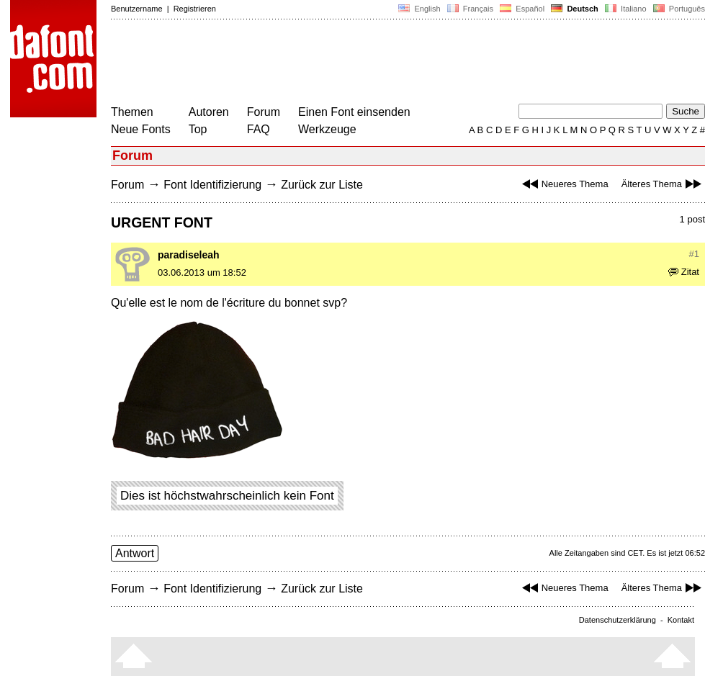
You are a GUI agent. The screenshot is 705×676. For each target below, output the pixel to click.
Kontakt (681, 620)
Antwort (134, 553)
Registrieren (195, 8)
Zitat (683, 271)
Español (522, 8)
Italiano (626, 8)
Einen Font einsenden (354, 112)
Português (678, 8)
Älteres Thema (663, 184)
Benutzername (137, 8)
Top (198, 129)
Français (470, 8)
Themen (132, 112)
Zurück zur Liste (322, 185)
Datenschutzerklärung (617, 620)
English (419, 8)
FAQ (258, 129)
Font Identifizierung (212, 185)
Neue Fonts (141, 129)
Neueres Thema (563, 184)
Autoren (209, 112)
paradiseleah (189, 255)
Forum (263, 112)
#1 (694, 253)
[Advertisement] (373, 63)
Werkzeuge (327, 129)
